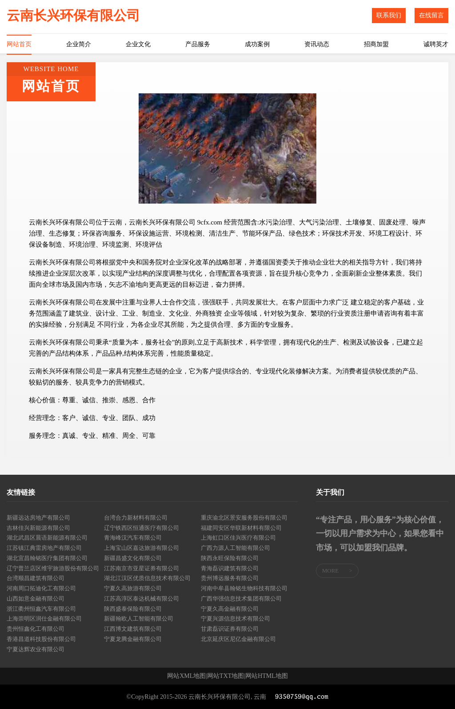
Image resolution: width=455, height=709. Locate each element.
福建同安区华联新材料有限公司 (241, 528)
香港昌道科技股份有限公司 (41, 639)
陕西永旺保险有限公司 (230, 558)
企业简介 (78, 44)
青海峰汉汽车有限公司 (133, 537)
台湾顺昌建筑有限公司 (35, 578)
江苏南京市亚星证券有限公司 (141, 568)
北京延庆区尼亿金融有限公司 (238, 639)
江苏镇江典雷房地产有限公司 (44, 548)
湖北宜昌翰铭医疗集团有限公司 (47, 558)
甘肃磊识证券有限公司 (230, 628)
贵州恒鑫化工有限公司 (35, 628)
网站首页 (19, 44)
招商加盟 (376, 44)
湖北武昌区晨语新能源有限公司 (47, 537)
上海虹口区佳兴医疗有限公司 (238, 537)
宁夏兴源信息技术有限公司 (235, 618)
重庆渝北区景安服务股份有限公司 (244, 517)
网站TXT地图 (225, 676)
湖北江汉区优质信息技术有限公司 (147, 578)
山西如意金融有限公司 (35, 598)
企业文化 (138, 44)
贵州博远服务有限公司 (230, 578)
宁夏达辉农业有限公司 (35, 649)
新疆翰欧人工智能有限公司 (138, 618)
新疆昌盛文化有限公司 (133, 558)
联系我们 (388, 15)
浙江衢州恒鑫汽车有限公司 (41, 608)
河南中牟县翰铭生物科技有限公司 (244, 588)
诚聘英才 (435, 44)
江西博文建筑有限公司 (133, 628)
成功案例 (257, 44)
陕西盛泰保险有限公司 (133, 608)
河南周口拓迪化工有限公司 (41, 588)
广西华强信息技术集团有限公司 (241, 598)
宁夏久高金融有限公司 (230, 608)
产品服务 (197, 44)
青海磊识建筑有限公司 (230, 568)
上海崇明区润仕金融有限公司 (44, 618)
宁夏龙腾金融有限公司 (133, 639)
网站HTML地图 (266, 676)
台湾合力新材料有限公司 (136, 517)
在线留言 (431, 15)
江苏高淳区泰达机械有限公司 (141, 598)
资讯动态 (316, 44)
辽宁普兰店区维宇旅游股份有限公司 (53, 568)
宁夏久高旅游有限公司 (133, 588)
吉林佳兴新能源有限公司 (38, 528)
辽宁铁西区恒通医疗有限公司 (141, 528)
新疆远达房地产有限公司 (38, 517)
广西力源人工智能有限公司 (235, 548)
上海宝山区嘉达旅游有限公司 (141, 548)
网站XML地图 (186, 676)
